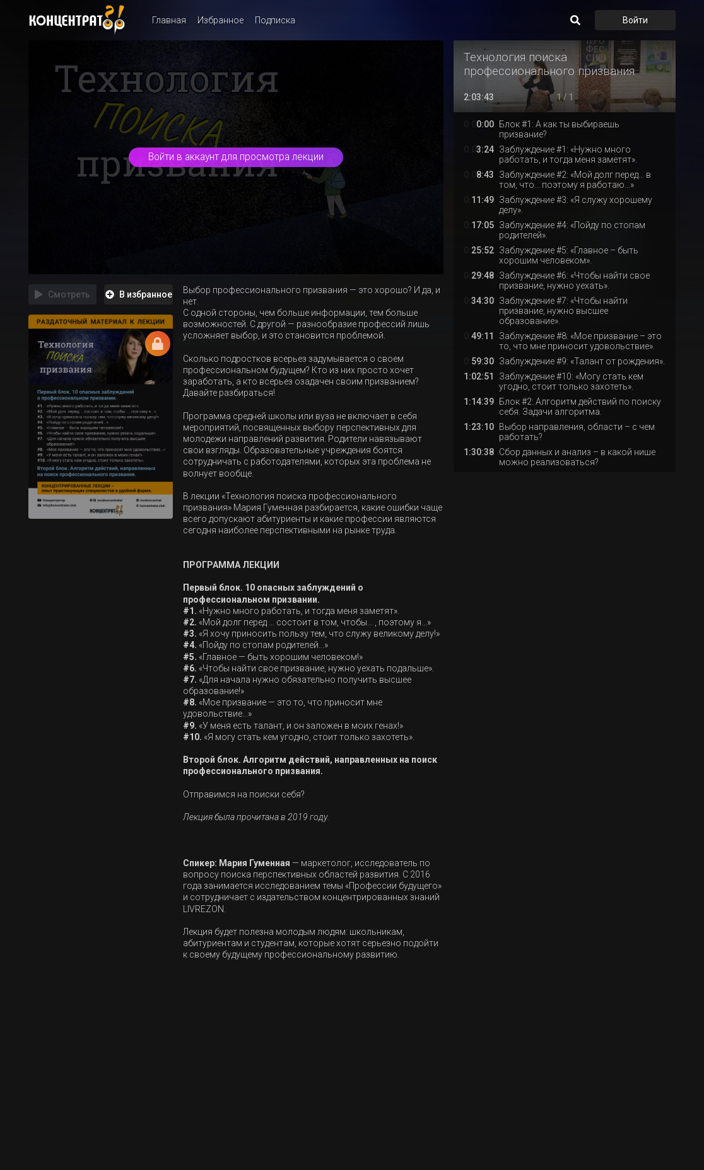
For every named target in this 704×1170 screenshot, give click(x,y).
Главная (169, 20)
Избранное (220, 20)
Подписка (275, 20)
